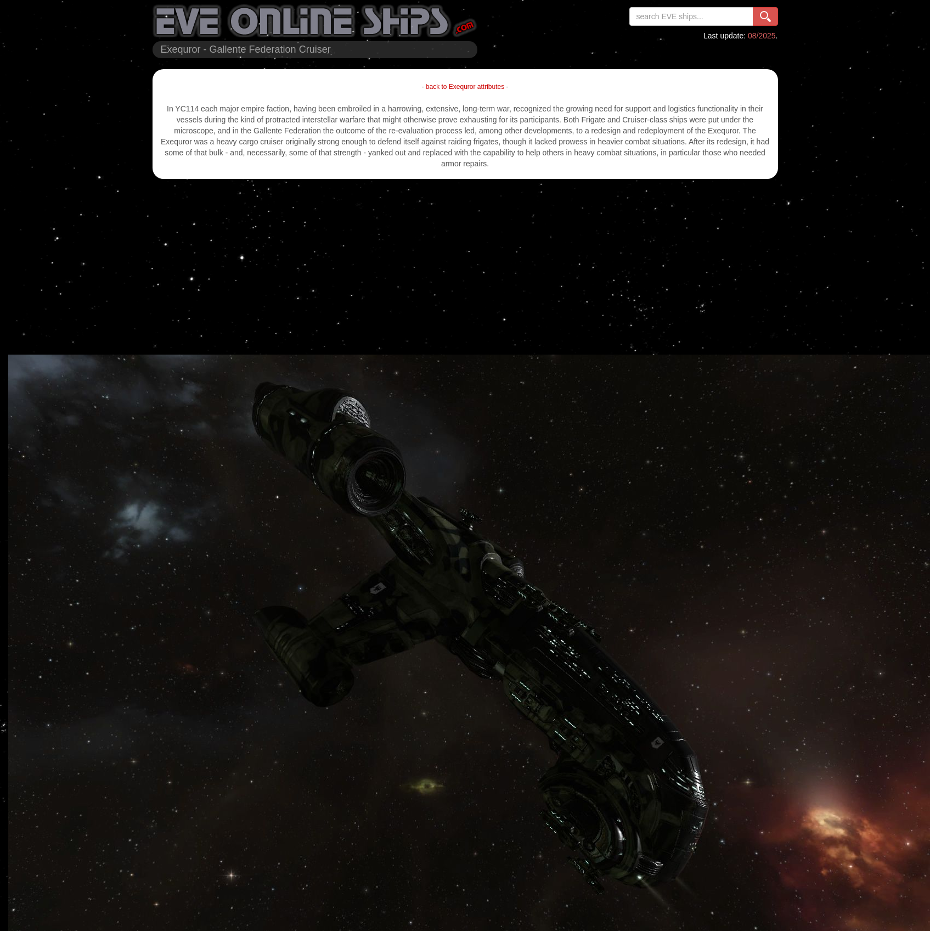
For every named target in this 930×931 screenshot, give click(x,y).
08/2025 (762, 35)
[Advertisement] (465, 267)
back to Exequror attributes (465, 87)
